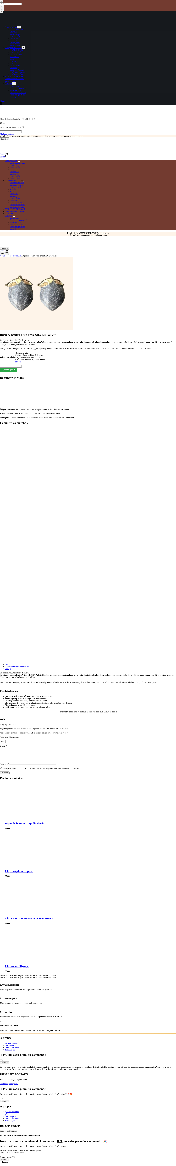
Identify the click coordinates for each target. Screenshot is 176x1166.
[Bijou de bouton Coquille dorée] (41, 821)
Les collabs (14, 218)
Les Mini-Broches (17, 183)
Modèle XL (14, 189)
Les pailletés (15, 169)
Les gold (13, 165)
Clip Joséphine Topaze (19, 874)
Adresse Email (6, 1160)
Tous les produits (14, 256)
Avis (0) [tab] (8, 669)
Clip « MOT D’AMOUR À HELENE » (29, 921)
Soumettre (5, 776)
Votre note (5, 737)
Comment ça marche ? (18, 220)
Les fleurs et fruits (17, 207)
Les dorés (13, 196)
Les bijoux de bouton (13, 180)
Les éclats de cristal (17, 205)
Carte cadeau (10, 213)
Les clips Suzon (11, 161)
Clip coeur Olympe (17, 969)
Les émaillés (15, 167)
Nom (2, 741)
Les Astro (13, 200)
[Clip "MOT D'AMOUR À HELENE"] (41, 916)
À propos (9, 216)
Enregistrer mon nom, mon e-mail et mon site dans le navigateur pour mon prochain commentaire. (41, 771)
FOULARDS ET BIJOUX (15, 209)
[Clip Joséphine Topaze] (41, 869)
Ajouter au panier (8, 370)
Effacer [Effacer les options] (18, 362)
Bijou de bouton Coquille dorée (24, 826)
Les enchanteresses (17, 163)
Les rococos (14, 172)
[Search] (4, 138)
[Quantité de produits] (11, 131)
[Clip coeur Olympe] (41, 964)
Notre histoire (15, 222)
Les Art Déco (15, 198)
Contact (13, 229)
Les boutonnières (16, 185)
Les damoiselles (16, 187)
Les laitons (14, 174)
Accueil (3, 256)
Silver (12, 191)
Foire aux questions (17, 227)
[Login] (3, 156)
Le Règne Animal (17, 202)
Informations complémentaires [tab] (17, 666)
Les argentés (15, 176)
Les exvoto (14, 194)
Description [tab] (9, 664)
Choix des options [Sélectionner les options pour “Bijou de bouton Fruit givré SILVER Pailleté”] (7, 134)
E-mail (3, 746)
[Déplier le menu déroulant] (19, 161)
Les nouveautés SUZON (14, 211)
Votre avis (4, 767)
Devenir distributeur (18, 224)
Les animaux (15, 178)
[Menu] (4, 253)
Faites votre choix (7, 357)
